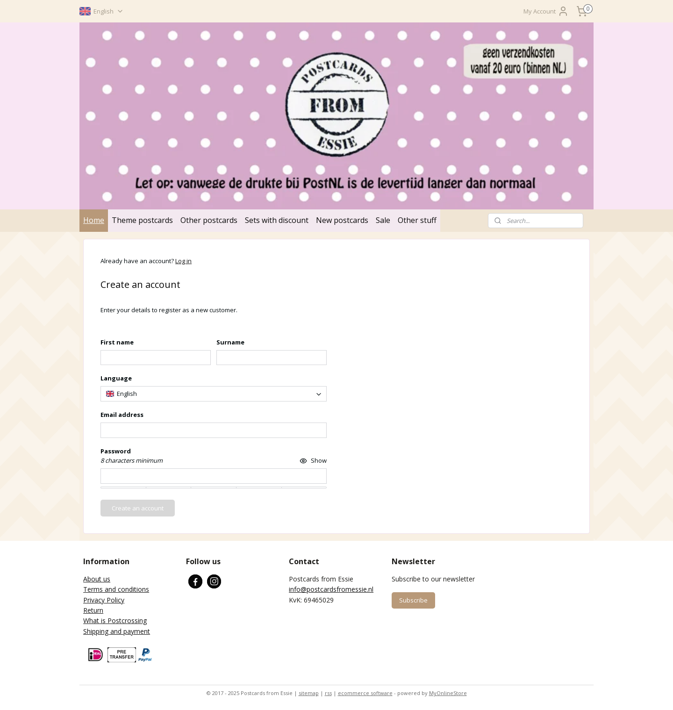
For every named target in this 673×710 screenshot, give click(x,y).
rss (328, 692)
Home (93, 220)
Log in (183, 261)
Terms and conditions (116, 589)
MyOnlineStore (448, 692)
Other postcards (208, 220)
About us (96, 578)
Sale (383, 220)
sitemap (309, 692)
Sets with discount (276, 220)
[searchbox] (213, 394)
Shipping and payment (116, 631)
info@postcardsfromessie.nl (331, 589)
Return (93, 610)
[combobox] (213, 394)
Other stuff (417, 220)
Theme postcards (142, 220)
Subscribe (413, 600)
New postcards (342, 220)
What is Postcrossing (115, 620)
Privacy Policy (103, 599)
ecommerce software (365, 692)
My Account (546, 11)
